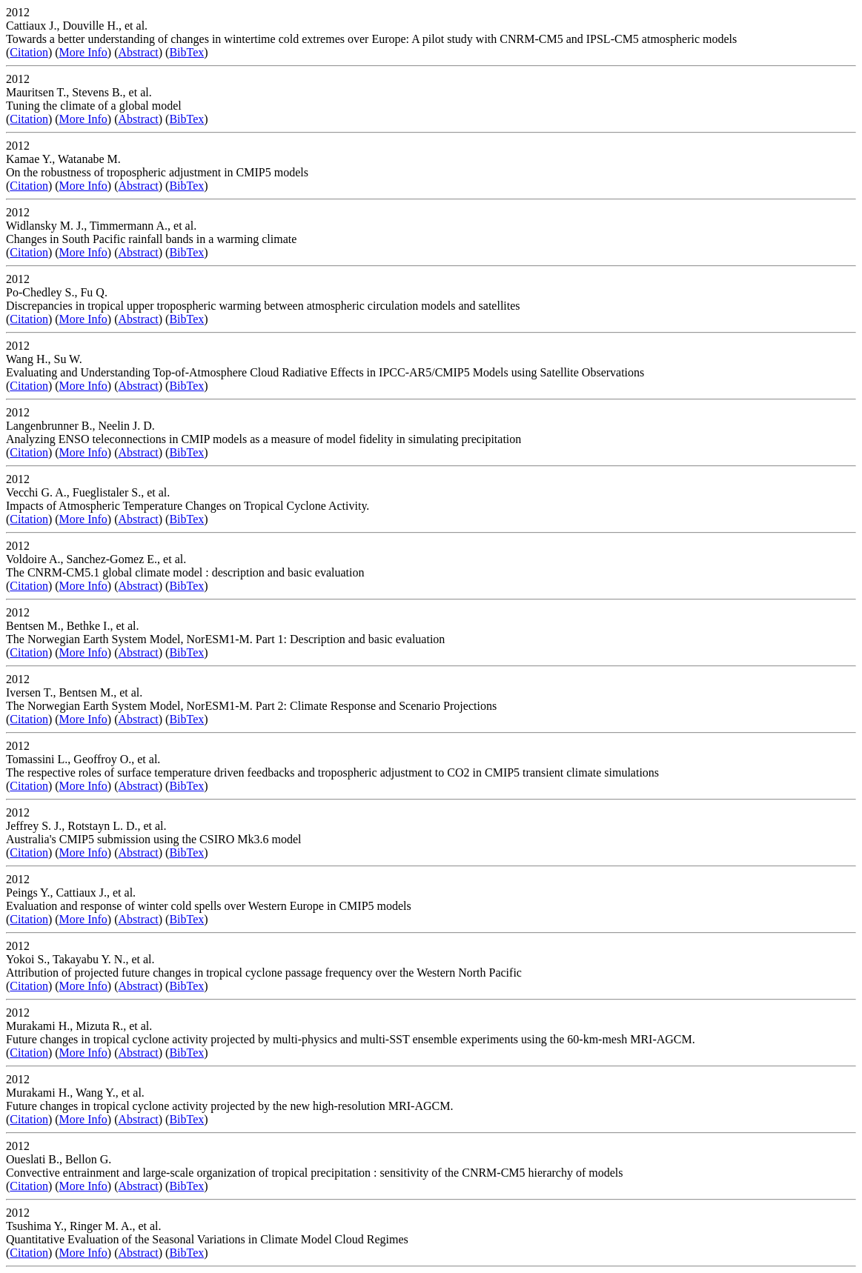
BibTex (186, 52)
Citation (29, 52)
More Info (83, 52)
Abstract (139, 52)
